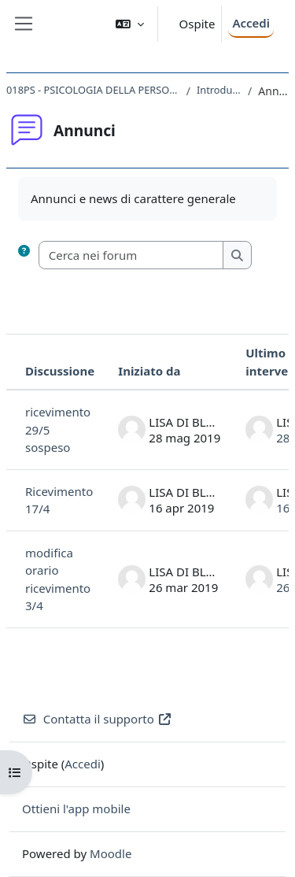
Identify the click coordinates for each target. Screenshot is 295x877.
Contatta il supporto (97, 719)
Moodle (110, 853)
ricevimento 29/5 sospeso (57, 429)
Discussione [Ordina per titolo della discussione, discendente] (59, 371)
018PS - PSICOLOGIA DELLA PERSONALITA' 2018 (93, 90)
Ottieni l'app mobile (76, 808)
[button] (129, 24)
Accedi (251, 23)
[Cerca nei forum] (132, 255)
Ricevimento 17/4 (59, 500)
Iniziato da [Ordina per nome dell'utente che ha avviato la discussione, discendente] (149, 371)
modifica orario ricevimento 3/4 (57, 579)
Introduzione (219, 90)
